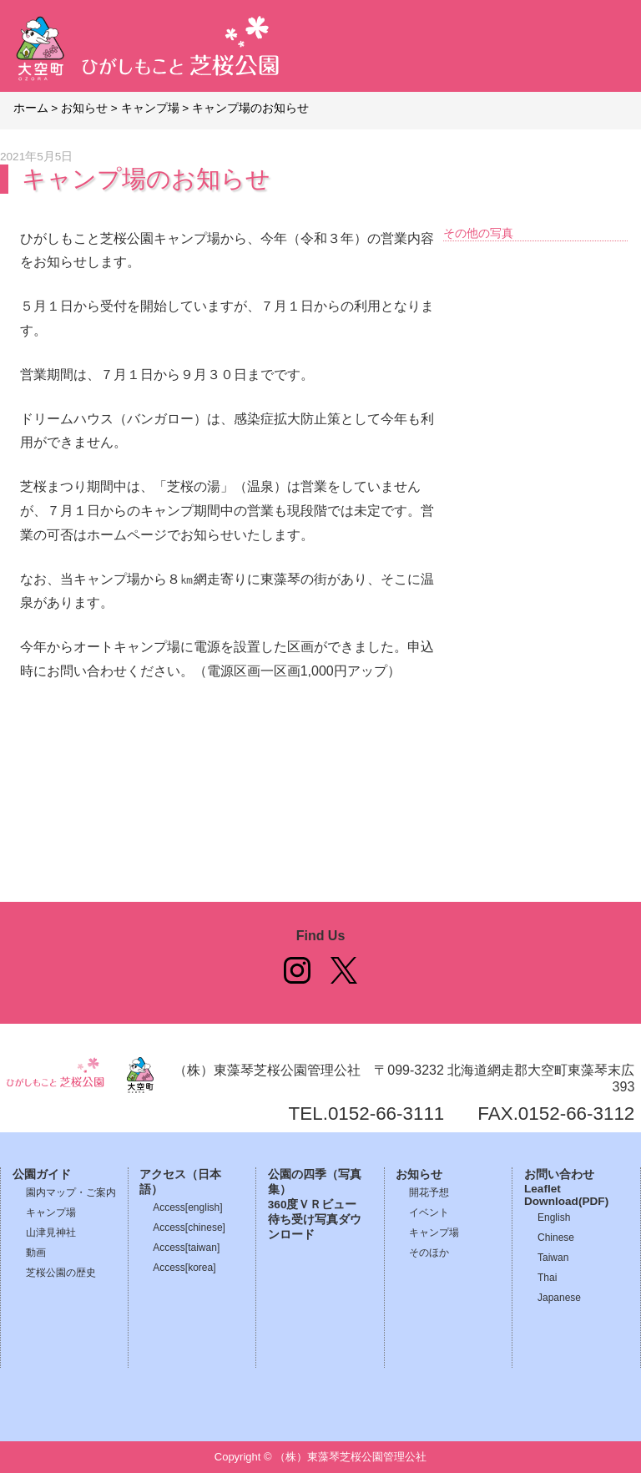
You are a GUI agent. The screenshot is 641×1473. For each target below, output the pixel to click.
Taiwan (553, 1257)
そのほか (429, 1252)
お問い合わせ (559, 1174)
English (554, 1217)
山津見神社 (51, 1232)
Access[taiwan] (186, 1247)
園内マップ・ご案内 (71, 1192)
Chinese (556, 1237)
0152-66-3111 (386, 1113)
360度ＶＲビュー (312, 1204)
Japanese (559, 1297)
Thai (547, 1277)
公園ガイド (42, 1174)
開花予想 (429, 1192)
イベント (429, 1212)
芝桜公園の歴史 (61, 1272)
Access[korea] (184, 1267)
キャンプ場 (51, 1212)
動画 (36, 1252)
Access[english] (187, 1207)
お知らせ (419, 1174)
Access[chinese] (189, 1227)
